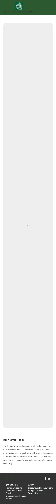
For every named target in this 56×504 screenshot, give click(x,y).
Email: (8, 493)
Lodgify (42, 493)
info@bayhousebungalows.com (16, 497)
